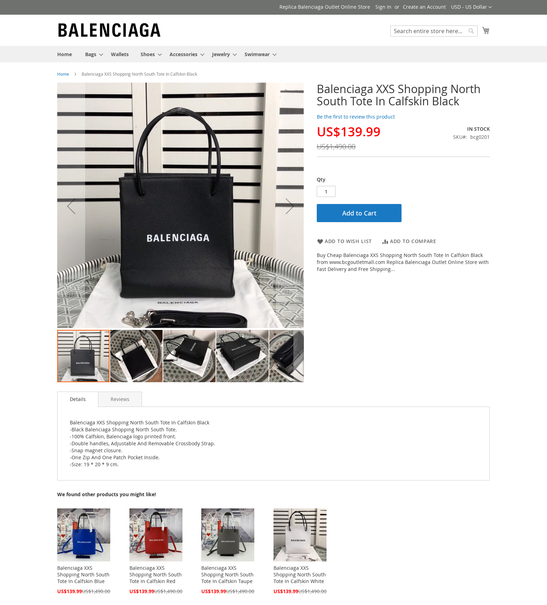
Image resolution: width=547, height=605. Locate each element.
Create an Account (424, 6)
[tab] (77, 399)
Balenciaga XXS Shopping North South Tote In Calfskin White (300, 574)
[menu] (273, 54)
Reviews (120, 399)
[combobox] (434, 31)
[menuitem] (64, 54)
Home (63, 74)
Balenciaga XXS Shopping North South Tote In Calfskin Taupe (227, 574)
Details (78, 399)
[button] (471, 7)
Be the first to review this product (356, 116)
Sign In (383, 6)
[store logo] (109, 30)
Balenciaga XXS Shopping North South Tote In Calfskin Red (155, 574)
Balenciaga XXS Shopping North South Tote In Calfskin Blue (83, 574)
